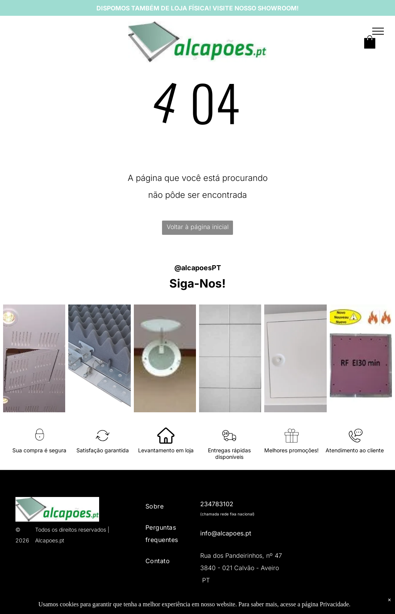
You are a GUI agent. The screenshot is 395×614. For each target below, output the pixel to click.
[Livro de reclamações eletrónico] (337, 507)
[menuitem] (167, 507)
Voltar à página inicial (198, 227)
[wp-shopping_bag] (370, 49)
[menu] (378, 31)
